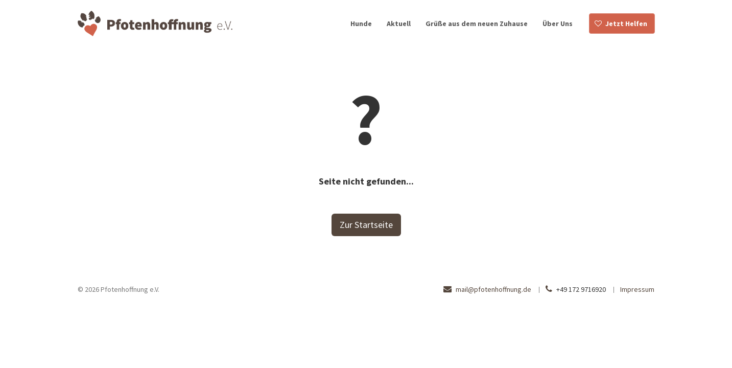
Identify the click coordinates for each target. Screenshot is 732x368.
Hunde (361, 23)
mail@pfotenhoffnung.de (493, 289)
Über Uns (557, 23)
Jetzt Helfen (626, 23)
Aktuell (399, 23)
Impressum (637, 289)
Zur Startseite (366, 225)
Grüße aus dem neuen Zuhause (477, 23)
